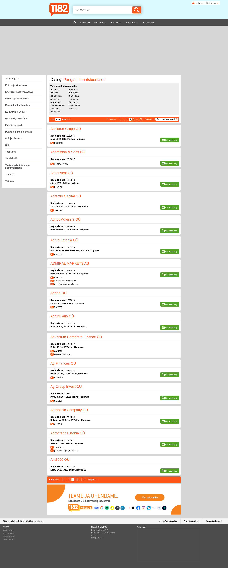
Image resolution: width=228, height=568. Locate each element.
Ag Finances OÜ (63, 363)
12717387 (70, 394)
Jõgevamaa (55, 102)
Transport (10, 174)
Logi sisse (199, 3)
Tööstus (9, 181)
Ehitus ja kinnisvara (16, 85)
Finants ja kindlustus (17, 98)
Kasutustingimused (214, 521)
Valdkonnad (8, 530)
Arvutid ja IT (12, 78)
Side (7, 145)
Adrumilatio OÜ (62, 316)
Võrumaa (73, 108)
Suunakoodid (8, 533)
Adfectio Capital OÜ (65, 196)
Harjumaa (54, 89)
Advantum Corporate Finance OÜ (76, 337)
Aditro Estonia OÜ (64, 240)
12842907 (70, 159)
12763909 (70, 226)
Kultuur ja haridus (15, 111)
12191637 (70, 440)
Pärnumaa (55, 111)
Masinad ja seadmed (16, 118)
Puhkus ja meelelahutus (18, 131)
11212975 (70, 136)
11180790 (70, 247)
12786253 (70, 323)
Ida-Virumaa (56, 96)
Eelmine (112, 119)
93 (141, 119)
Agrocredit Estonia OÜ (67, 433)
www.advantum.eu (62, 354)
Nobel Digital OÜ (17, 521)
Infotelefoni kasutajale (168, 521)
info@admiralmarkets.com (66, 284)
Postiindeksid (8, 537)
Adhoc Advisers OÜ (65, 219)
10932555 (70, 270)
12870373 (70, 466)
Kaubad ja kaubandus (17, 105)
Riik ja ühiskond (14, 138)
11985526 (70, 180)
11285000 (70, 300)
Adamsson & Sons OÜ (67, 152)
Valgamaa (73, 102)
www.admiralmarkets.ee (65, 281)
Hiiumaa (54, 92)
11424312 (70, 344)
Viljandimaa (74, 105)
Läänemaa (55, 108)
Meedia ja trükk (13, 125)
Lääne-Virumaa (57, 105)
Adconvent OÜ (61, 173)
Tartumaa (73, 99)
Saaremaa (74, 96)
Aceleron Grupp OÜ (65, 129)
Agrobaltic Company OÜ (69, 410)
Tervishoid (11, 158)
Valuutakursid (9, 540)
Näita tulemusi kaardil (166, 119)
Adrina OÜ (58, 293)
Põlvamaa (73, 89)
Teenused (10, 151)
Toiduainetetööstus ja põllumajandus (17, 166)
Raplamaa (74, 92)
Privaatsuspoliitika (191, 521)
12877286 (70, 203)
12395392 (70, 370)
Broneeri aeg (171, 140)
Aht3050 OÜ (60, 460)
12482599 (70, 417)
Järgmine (148, 119)
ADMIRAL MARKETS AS (69, 263)
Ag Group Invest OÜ (66, 387)
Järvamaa (54, 99)
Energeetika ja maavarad (19, 92)
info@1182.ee (97, 538)
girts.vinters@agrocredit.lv (66, 450)
